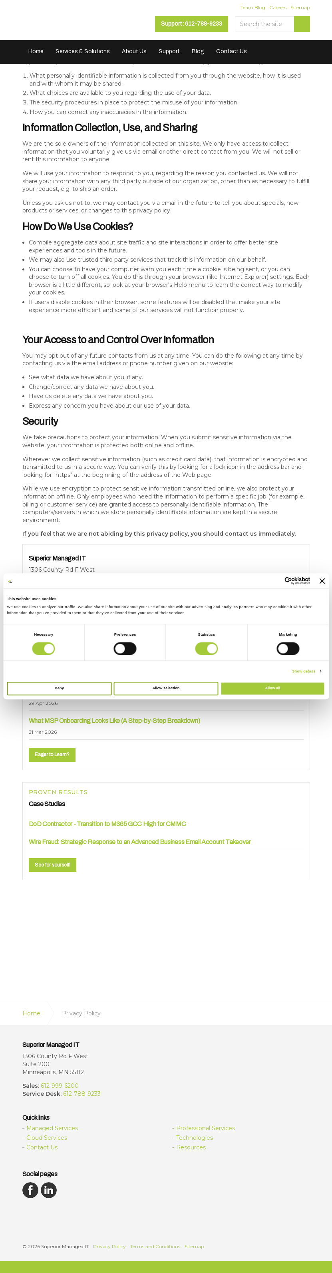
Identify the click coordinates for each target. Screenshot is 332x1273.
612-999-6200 (60, 1085)
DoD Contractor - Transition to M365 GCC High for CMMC (107, 824)
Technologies (194, 1138)
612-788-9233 (82, 1093)
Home (36, 51)
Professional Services (205, 1128)
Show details (303, 671)
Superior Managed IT (72, 23)
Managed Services (52, 1128)
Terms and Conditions (155, 1246)
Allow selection (165, 689)
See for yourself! (52, 865)
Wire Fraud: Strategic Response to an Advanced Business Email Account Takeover (140, 842)
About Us (134, 51)
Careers (277, 7)
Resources (191, 1147)
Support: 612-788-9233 (191, 24)
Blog (198, 51)
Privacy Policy (109, 1246)
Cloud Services (46, 1138)
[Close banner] (322, 581)
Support (169, 51)
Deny (59, 689)
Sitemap (300, 7)
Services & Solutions (83, 51)
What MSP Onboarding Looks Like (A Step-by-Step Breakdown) (114, 720)
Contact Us (231, 51)
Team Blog (253, 7)
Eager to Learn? (52, 754)
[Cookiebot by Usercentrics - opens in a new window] (275, 581)
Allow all (272, 689)
